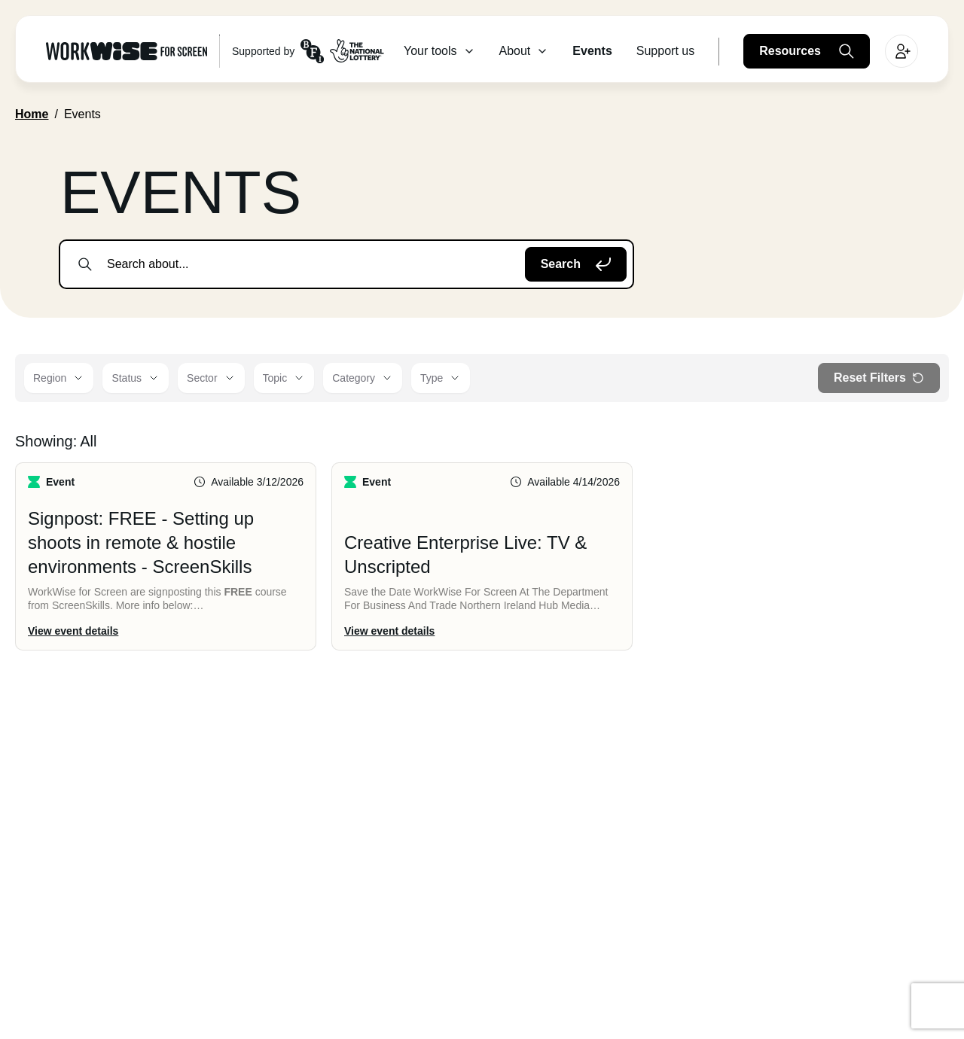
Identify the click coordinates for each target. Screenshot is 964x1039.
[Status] (135, 378)
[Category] (362, 378)
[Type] (440, 378)
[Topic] (284, 378)
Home (31, 114)
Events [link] (82, 114)
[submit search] (85, 264)
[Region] (58, 378)
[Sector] (211, 378)
